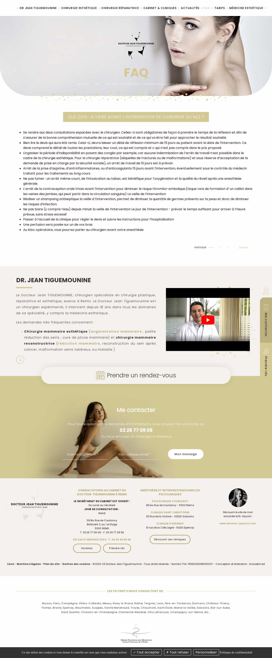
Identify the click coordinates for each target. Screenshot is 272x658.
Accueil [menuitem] (12, 8)
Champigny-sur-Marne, (187, 612)
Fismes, (47, 607)
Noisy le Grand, (123, 603)
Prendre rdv (117, 548)
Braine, (57, 607)
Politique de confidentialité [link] (236, 652)
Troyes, (135, 607)
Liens (10, 564)
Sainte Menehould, (117, 607)
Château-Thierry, (218, 603)
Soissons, (203, 607)
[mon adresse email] (136, 454)
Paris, (57, 603)
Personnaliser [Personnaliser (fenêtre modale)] (206, 652)
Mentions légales (29, 564)
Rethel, (138, 603)
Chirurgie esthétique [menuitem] (79, 8)
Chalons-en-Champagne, (99, 612)
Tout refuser (177, 652)
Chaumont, (149, 607)
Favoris (242, 247)
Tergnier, (150, 603)
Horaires (86, 548)
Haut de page (23, 243)
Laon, (160, 603)
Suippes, (98, 607)
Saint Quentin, (70, 612)
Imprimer (32, 243)
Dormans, (198, 603)
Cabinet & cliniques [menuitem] (160, 8)
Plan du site (51, 564)
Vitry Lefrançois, (159, 612)
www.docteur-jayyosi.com (238, 523)
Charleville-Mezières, (133, 612)
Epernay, (68, 607)
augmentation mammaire (116, 331)
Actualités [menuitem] (190, 8)
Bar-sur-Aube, (220, 607)
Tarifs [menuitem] (219, 8)
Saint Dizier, (165, 607)
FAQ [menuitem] (207, 8)
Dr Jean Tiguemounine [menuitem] (38, 8)
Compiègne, (69, 603)
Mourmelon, (83, 607)
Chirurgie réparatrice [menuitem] (120, 8)
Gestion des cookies (76, 564)
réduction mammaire (79, 343)
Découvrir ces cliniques (170, 539)
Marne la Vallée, (185, 607)
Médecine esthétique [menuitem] (246, 8)
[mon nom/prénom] (84, 454)
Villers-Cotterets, (90, 603)
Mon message (186, 454)
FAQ (97, 84)
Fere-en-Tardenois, (178, 603)
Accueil (82, 84)
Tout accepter (146, 652)
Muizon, (47, 603)
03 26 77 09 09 (136, 430)
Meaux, (107, 603)
